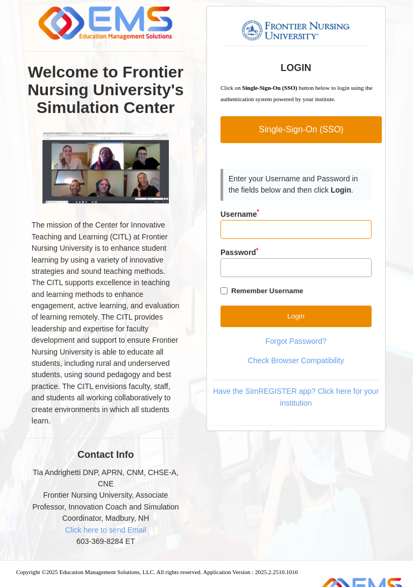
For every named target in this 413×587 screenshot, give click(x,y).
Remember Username (267, 291)
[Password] (296, 267)
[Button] (296, 316)
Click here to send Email (105, 530)
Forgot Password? (295, 341)
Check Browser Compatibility (296, 360)
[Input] (296, 229)
